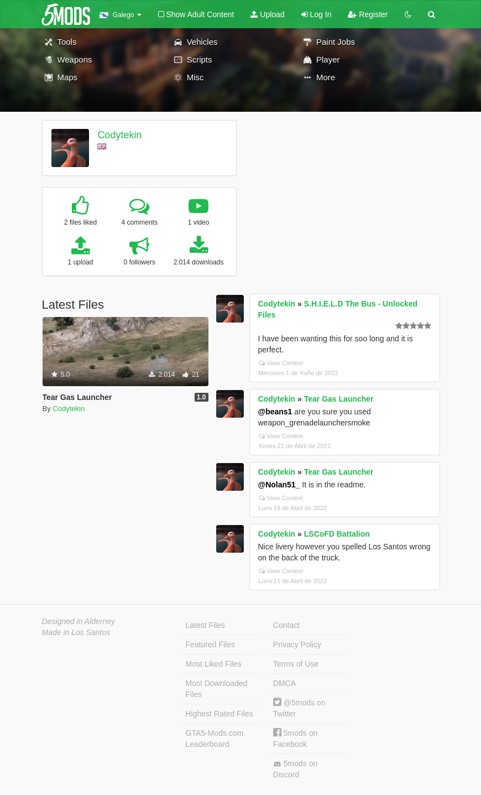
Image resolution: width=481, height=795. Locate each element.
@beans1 (275, 411)
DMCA (284, 683)
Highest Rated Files (219, 713)
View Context (281, 363)
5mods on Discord (295, 769)
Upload (267, 14)
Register (368, 14)
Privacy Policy (297, 644)
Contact (286, 625)
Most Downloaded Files (217, 689)
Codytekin (119, 135)
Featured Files (210, 644)
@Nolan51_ (279, 484)
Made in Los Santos (76, 632)
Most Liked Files (214, 663)
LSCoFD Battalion (337, 533)
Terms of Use (295, 663)
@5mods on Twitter (299, 708)
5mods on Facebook (295, 738)
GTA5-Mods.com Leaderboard (215, 739)
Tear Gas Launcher (339, 398)
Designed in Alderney (79, 621)
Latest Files (206, 625)
